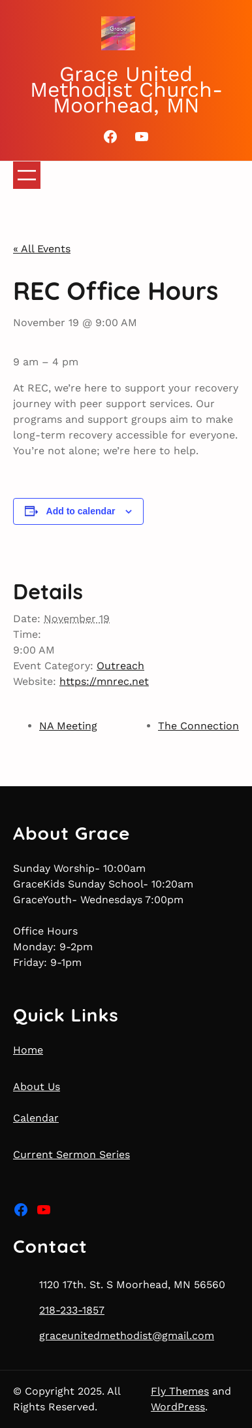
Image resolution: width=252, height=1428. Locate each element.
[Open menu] (26, 175)
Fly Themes (180, 1391)
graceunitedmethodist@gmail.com (126, 1335)
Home (28, 1050)
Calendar (36, 1118)
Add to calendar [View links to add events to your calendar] (81, 511)
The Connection (198, 726)
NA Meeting (68, 726)
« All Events (42, 248)
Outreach (120, 665)
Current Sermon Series (71, 1154)
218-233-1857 (71, 1310)
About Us (36, 1086)
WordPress (178, 1407)
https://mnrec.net (104, 681)
